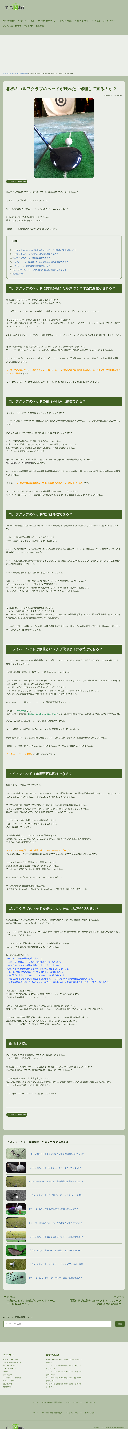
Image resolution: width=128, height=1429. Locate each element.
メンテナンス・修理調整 (12, 26)
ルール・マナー (109, 21)
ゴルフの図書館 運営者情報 (51, 1413)
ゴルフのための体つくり (46, 21)
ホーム (5, 73)
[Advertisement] (64, 52)
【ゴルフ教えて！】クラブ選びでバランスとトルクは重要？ (44, 1195)
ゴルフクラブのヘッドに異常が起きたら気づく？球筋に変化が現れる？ (44, 250)
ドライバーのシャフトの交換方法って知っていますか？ (42, 1209)
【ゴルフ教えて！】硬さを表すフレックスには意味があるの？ (45, 1236)
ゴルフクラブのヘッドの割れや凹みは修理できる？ (35, 254)
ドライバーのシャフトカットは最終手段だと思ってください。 (45, 1181)
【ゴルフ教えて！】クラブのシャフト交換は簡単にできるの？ (45, 1153)
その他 (5, 1372)
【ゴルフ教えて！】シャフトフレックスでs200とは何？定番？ (45, 1264)
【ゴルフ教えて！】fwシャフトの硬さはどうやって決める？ (44, 1250)
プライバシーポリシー (74, 1413)
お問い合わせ (90, 1413)
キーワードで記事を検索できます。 (19, 1317)
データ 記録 (96, 21)
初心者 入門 (28, 26)
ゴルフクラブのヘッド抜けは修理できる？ (31, 258)
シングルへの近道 (65, 21)
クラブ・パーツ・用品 (26, 21)
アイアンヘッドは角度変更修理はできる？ (31, 266)
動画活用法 (40, 26)
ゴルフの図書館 (8, 21)
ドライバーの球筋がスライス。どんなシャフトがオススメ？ (44, 1222)
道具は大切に (18, 273)
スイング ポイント (81, 21)
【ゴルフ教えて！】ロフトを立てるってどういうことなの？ (44, 1167)
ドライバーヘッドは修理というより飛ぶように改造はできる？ (40, 262)
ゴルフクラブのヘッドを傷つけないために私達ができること (39, 270)
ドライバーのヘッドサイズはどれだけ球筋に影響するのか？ (44, 1278)
